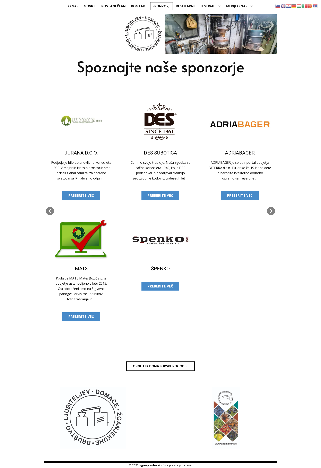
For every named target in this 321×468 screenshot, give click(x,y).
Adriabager (240, 153)
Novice (90, 6)
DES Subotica (160, 153)
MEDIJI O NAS (236, 6)
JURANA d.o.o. (81, 153)
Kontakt (139, 6)
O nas (73, 6)
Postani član (113, 6)
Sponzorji (162, 6)
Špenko (160, 268)
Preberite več (81, 195)
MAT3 (81, 268)
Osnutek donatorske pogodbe (160, 366)
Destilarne (185, 6)
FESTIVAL (208, 6)
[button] (50, 211)
